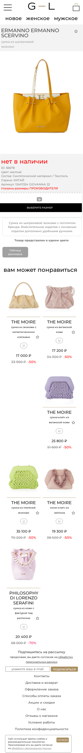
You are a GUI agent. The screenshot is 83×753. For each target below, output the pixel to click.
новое (13, 18)
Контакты (41, 676)
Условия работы (41, 722)
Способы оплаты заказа (41, 696)
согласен (62, 739)
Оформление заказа (41, 689)
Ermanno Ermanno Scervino (30, 33)
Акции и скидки (41, 703)
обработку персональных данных (31, 748)
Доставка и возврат (41, 683)
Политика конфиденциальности (41, 729)
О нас (41, 709)
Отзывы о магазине (41, 716)
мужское (66, 18)
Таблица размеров (15, 252)
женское (38, 18)
